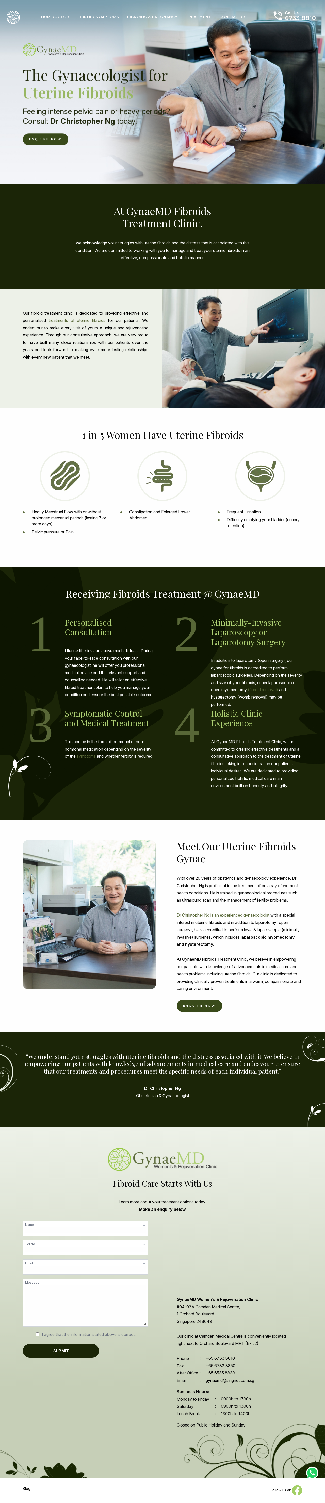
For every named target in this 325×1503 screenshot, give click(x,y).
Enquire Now (45, 139)
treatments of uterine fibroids (76, 320)
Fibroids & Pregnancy (152, 16)
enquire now (199, 1006)
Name (85, 1224)
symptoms (86, 756)
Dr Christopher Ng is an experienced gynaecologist (223, 915)
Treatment (198, 16)
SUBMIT (61, 1350)
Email (85, 1263)
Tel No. (85, 1244)
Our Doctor (55, 16)
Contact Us (233, 16)
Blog (26, 1488)
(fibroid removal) (263, 689)
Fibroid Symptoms (98, 16)
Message (32, 1282)
